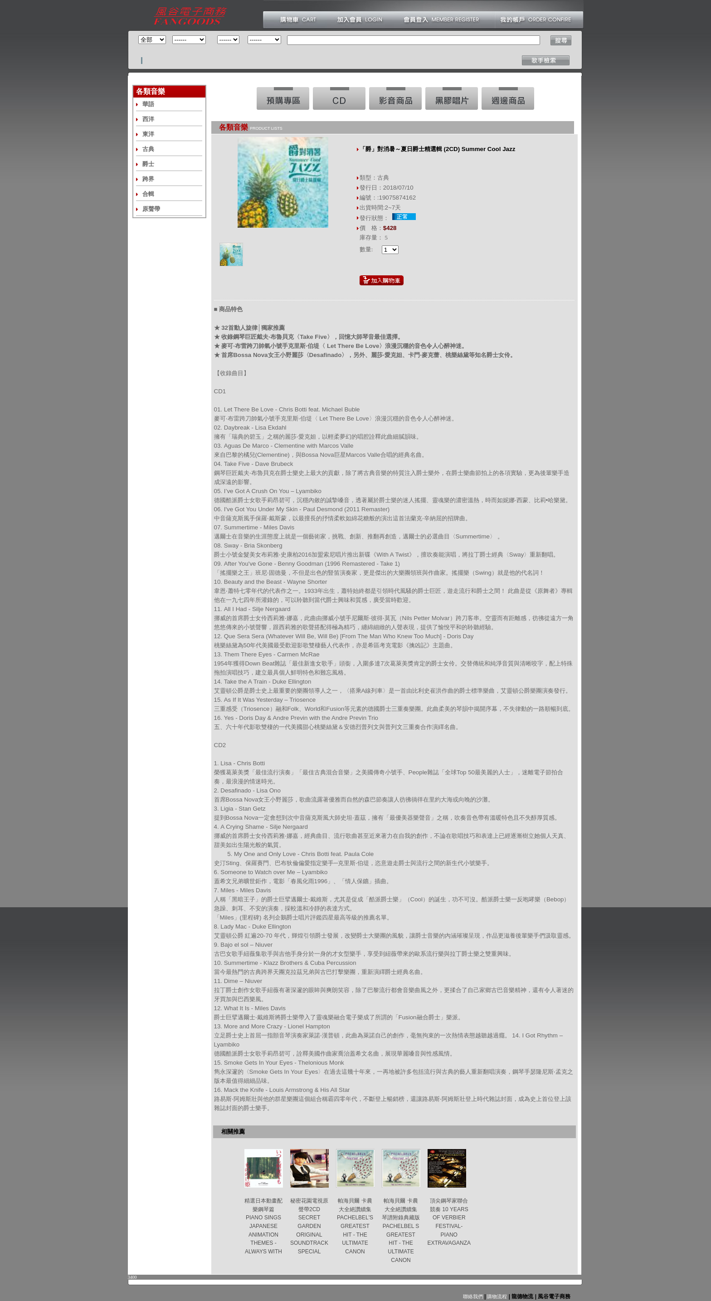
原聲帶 (151, 208)
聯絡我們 (473, 1296)
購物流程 (496, 1296)
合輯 (148, 194)
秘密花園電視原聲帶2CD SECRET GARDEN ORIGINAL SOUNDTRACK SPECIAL (309, 1226)
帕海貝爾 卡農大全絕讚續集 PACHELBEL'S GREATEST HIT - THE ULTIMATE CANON (355, 1226)
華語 (148, 104)
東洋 (148, 134)
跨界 (148, 179)
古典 (148, 149)
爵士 (148, 164)
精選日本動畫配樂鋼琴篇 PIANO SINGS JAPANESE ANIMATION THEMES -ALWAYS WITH (263, 1226)
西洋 (148, 119)
